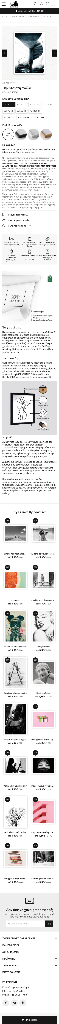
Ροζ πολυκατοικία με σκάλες (44, 832)
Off (40, 11)
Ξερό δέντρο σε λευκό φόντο (17, 832)
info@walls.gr (19, 991)
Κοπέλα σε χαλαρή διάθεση (43, 554)
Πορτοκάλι (15, 600)
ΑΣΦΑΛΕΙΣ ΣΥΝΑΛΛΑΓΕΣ (11, 256)
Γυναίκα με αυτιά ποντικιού (16, 647)
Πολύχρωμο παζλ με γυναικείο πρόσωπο (22, 879)
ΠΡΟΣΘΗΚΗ (29, 1020)
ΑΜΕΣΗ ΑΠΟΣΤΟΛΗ (29, 243)
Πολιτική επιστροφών (18, 220)
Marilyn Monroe (43, 647)
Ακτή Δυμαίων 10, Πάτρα (17, 987)
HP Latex (21, 363)
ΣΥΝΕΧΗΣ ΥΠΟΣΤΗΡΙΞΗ (29, 255)
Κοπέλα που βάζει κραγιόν (15, 786)
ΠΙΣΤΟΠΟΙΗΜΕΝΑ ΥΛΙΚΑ (47, 255)
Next (54, 53)
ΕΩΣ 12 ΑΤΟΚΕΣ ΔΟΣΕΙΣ (47, 243)
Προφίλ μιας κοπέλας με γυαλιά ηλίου (21, 740)
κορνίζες (43, 442)
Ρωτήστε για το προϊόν (19, 226)
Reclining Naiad (43, 693)
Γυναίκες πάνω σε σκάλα (15, 693)
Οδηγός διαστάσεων (18, 215)
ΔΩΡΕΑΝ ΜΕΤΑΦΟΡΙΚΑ (11, 243)
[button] (4, 4)
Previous (4, 53)
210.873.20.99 (29, 259)
